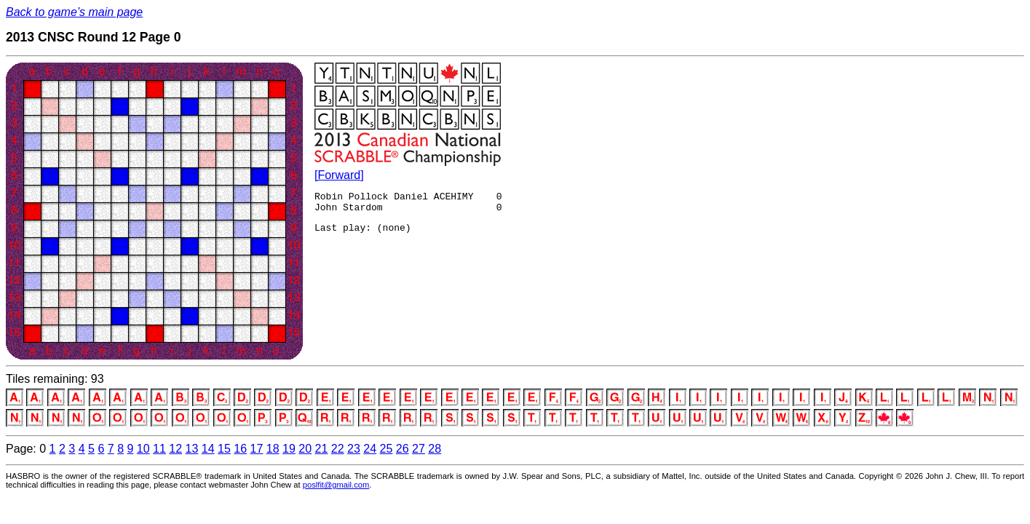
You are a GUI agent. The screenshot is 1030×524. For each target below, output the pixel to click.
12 (175, 448)
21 (321, 448)
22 (337, 448)
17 (257, 448)
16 (240, 448)
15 (224, 448)
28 (434, 448)
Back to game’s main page (74, 12)
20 (305, 448)
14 (208, 448)
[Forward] (339, 175)
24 (369, 448)
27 (418, 448)
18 (273, 448)
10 (143, 448)
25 (386, 448)
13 (192, 448)
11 (159, 448)
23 (353, 448)
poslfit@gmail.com (336, 484)
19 (289, 448)
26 (402, 448)
